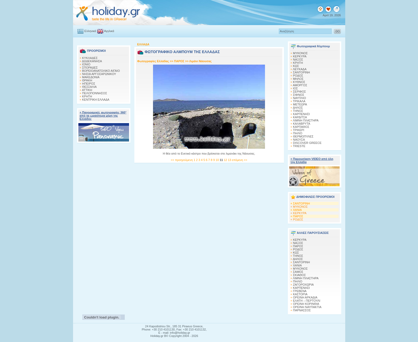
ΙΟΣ (295, 88)
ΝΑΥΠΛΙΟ (299, 98)
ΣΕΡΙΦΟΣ (299, 91)
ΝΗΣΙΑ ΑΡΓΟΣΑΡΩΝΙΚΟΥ (99, 74)
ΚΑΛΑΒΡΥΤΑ (301, 123)
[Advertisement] (103, 227)
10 (218, 160)
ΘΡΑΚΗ (87, 80)
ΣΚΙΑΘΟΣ (299, 275)
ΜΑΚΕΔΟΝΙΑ (90, 77)
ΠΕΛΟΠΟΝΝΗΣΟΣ (94, 93)
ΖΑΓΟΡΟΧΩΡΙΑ (303, 284)
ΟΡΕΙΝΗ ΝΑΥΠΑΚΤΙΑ (307, 307)
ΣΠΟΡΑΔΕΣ (90, 67)
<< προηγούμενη (182, 160)
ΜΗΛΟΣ (298, 78)
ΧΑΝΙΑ (297, 209)
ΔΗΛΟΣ (298, 107)
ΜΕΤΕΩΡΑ (300, 104)
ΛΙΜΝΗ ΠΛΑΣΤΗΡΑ (305, 120)
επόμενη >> (239, 160)
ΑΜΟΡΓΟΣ (300, 85)
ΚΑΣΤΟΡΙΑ (300, 294)
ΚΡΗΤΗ (87, 96)
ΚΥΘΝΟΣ (299, 82)
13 (230, 160)
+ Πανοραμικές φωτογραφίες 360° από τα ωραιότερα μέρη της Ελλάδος (103, 115)
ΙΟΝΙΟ (86, 64)
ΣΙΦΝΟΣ (298, 94)
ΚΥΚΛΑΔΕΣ (90, 58)
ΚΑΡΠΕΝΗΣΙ (301, 114)
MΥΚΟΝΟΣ (300, 53)
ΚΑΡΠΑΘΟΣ (301, 126)
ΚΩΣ (296, 66)
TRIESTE (299, 146)
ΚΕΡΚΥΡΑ (300, 56)
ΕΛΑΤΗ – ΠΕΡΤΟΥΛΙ (306, 300)
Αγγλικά (105, 31)
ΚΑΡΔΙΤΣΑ (300, 117)
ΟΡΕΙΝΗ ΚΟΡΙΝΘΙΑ (306, 303)
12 (226, 160)
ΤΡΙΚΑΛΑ (299, 101)
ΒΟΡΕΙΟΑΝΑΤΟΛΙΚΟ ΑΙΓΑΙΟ (101, 70)
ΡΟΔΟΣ (298, 75)
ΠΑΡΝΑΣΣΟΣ (302, 310)
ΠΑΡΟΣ (179, 61)
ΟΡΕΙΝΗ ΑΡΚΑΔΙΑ (305, 297)
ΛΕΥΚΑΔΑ (299, 69)
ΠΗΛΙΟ (297, 133)
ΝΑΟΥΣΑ (299, 139)
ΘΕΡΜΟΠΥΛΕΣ (303, 136)
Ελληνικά (86, 31)
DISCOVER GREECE (307, 142)
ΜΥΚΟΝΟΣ (300, 206)
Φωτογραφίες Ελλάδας (153, 61)
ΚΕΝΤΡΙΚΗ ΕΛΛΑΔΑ (95, 99)
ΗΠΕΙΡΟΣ (88, 83)
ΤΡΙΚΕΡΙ (298, 130)
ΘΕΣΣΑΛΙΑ (89, 86)
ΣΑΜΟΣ (298, 271)
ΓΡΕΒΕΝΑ (300, 291)
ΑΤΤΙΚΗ (87, 90)
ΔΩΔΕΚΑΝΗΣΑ (92, 61)
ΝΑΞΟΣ (298, 59)
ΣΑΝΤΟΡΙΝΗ (301, 72)
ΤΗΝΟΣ (298, 110)
